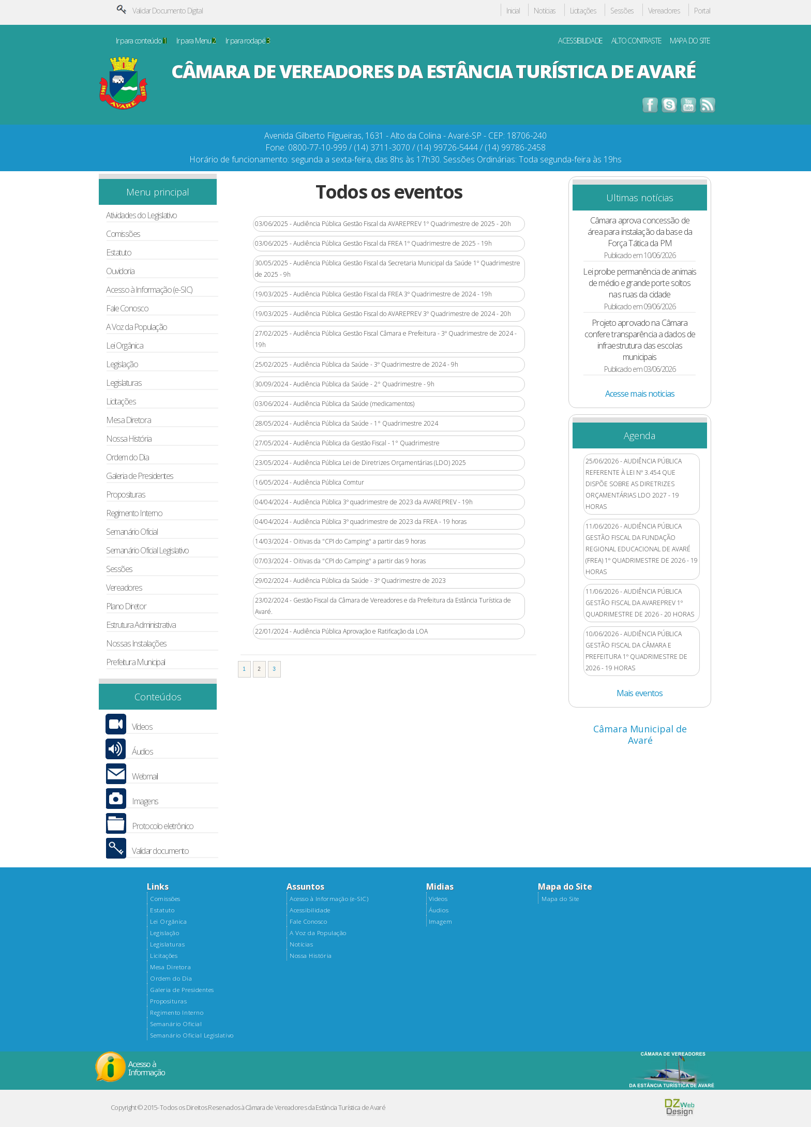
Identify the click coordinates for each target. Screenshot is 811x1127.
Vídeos (142, 727)
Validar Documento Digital (167, 11)
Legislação (122, 364)
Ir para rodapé (247, 41)
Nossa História (129, 439)
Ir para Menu (196, 41)
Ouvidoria (120, 271)
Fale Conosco (127, 308)
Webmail (145, 777)
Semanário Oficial (131, 532)
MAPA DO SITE (690, 41)
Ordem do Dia (127, 457)
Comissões (123, 234)
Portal (702, 11)
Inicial (513, 11)
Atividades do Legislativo (141, 215)
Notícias (544, 11)
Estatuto (118, 253)
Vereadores (664, 11)
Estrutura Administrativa (140, 625)
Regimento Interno (134, 513)
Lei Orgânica (124, 346)
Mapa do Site (560, 899)
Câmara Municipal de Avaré (640, 734)
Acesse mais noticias (639, 393)
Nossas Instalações (136, 644)
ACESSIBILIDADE (580, 41)
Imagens (145, 801)
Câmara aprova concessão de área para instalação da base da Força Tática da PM (640, 232)
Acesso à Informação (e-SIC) (149, 290)
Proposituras (125, 495)
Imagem (440, 921)
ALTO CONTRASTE (636, 41)
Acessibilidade (310, 910)
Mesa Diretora (128, 420)
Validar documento (160, 851)
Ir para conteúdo (141, 41)
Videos (438, 899)
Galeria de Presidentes (139, 476)
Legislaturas (124, 383)
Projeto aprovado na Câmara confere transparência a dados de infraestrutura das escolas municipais (640, 340)
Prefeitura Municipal (135, 662)
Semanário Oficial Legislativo (147, 550)
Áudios (142, 752)
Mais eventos (640, 693)
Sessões (622, 11)
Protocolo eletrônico (162, 826)
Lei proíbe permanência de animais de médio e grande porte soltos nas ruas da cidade (639, 283)
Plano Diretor (126, 606)
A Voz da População (136, 327)
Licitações (583, 11)
